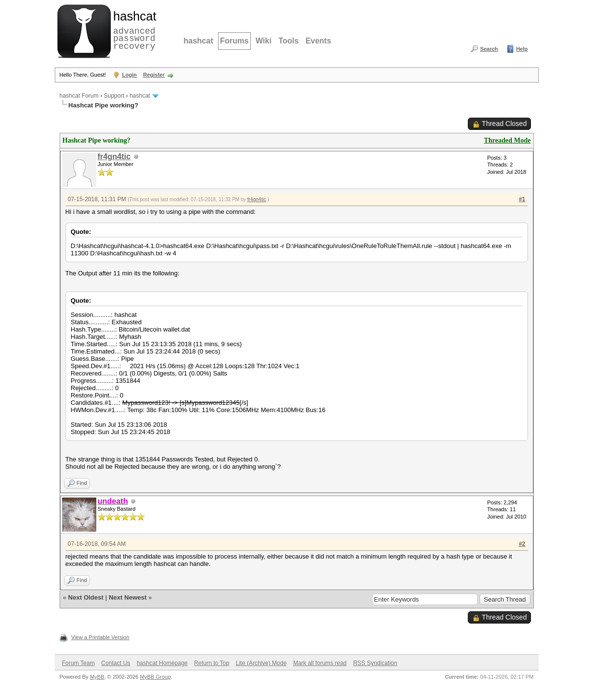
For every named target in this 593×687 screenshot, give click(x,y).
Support (114, 95)
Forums (234, 41)
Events (318, 41)
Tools (288, 41)
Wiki (264, 41)
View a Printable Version (100, 637)
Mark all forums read (320, 663)
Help (522, 49)
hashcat (198, 41)
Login (129, 75)
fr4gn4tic (114, 156)
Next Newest (127, 597)
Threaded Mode (507, 140)
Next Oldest (85, 597)
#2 (522, 544)
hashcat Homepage (162, 663)
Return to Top (211, 663)
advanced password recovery (133, 29)
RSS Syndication (375, 663)
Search (489, 49)
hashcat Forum (79, 95)
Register (154, 75)
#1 (522, 199)
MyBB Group (155, 677)
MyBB (97, 677)
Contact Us (115, 663)
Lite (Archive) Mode (261, 663)
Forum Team (78, 663)
